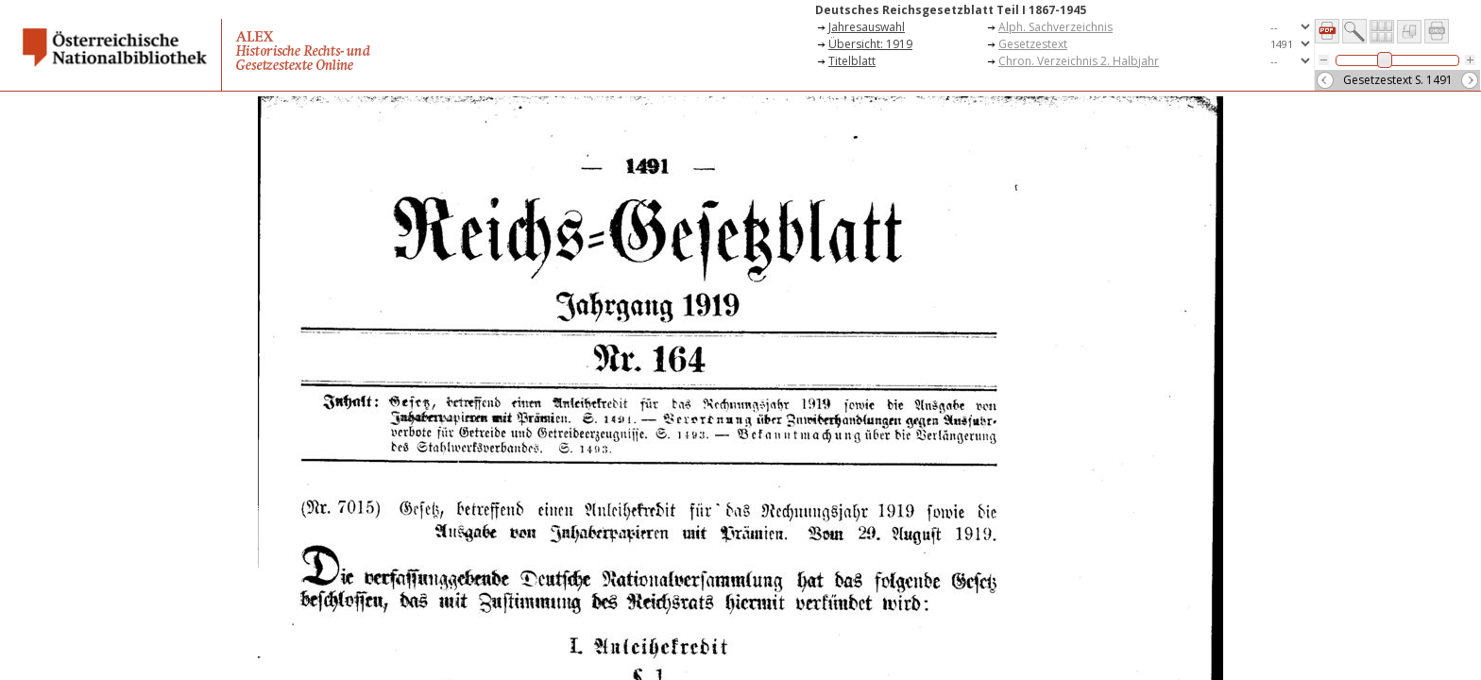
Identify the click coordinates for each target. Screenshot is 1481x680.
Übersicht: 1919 (870, 44)
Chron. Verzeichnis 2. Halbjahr (1078, 61)
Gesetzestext (1032, 44)
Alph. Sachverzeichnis (1055, 27)
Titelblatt (852, 61)
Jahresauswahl (866, 27)
